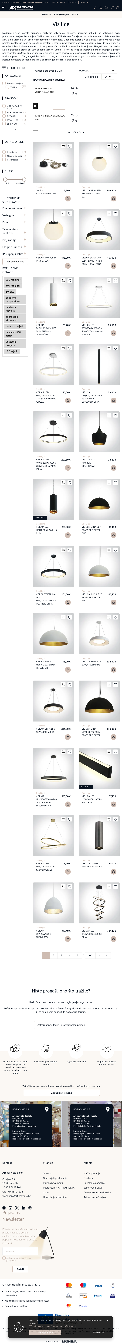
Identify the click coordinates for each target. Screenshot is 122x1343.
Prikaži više (74, 132)
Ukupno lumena (12, 247)
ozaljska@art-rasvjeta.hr (25, 1125)
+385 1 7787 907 (83, 1123)
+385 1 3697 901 (59, 2)
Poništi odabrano (15, 261)
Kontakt (73, 2)
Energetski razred (12, 208)
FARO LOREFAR (16, 112)
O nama (47, 1172)
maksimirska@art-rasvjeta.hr (88, 1125)
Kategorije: (12, 75)
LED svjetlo (12, 351)
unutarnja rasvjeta (11, 343)
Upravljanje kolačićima (55, 1196)
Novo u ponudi (16, 156)
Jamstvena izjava (93, 1186)
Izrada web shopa (53, 1341)
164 (90, 955)
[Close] (45, 1332)
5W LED (10, 291)
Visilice (13, 87)
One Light (40, 187)
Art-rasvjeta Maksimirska (97, 1191)
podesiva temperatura (13, 299)
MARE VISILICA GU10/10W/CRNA (44, 90)
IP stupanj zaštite (12, 254)
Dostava (88, 1177)
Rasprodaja (16, 159)
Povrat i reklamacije (94, 1182)
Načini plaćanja (92, 1172)
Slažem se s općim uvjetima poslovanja (18, 1258)
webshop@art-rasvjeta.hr (34, 2)
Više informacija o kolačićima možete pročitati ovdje (52, 1326)
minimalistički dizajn (13, 334)
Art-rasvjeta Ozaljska (95, 1196)
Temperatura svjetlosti (10, 231)
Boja (5, 222)
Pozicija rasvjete (16, 83)
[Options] (98, 1332)
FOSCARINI (16, 116)
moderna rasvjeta (11, 309)
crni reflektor (13, 285)
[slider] (5, 179)
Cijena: (9, 171)
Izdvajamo (16, 152)
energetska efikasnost (12, 318)
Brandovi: (12, 98)
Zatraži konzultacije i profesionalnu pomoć (61, 1024)
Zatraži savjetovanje (61, 1092)
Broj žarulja (9, 240)
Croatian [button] (84, 2)
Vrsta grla (8, 215)
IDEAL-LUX (16, 120)
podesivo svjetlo (15, 326)
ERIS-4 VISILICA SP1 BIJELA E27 (50, 117)
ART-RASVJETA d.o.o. (16, 107)
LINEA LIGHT (16, 124)
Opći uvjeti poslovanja (55, 1177)
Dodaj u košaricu (35, 107)
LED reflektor (13, 279)
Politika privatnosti (53, 1182)
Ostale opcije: (14, 141)
